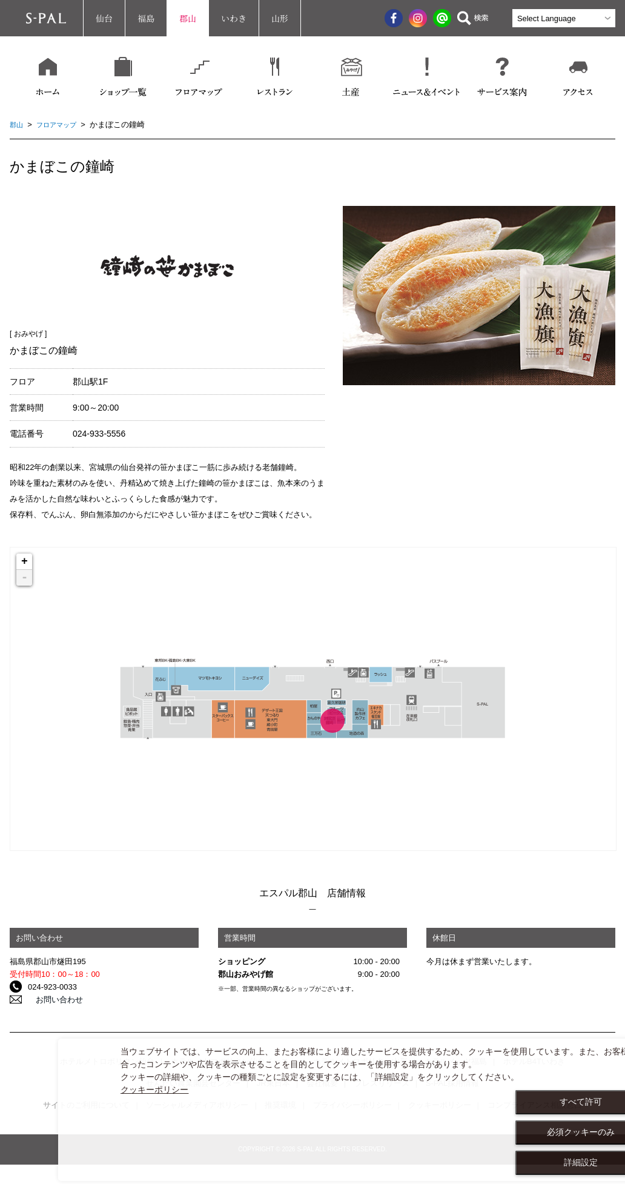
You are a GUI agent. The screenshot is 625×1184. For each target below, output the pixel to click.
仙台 (104, 18)
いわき (233, 18)
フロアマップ (62, 124)
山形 (279, 18)
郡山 (187, 18)
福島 (145, 18)
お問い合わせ (51, 999)
